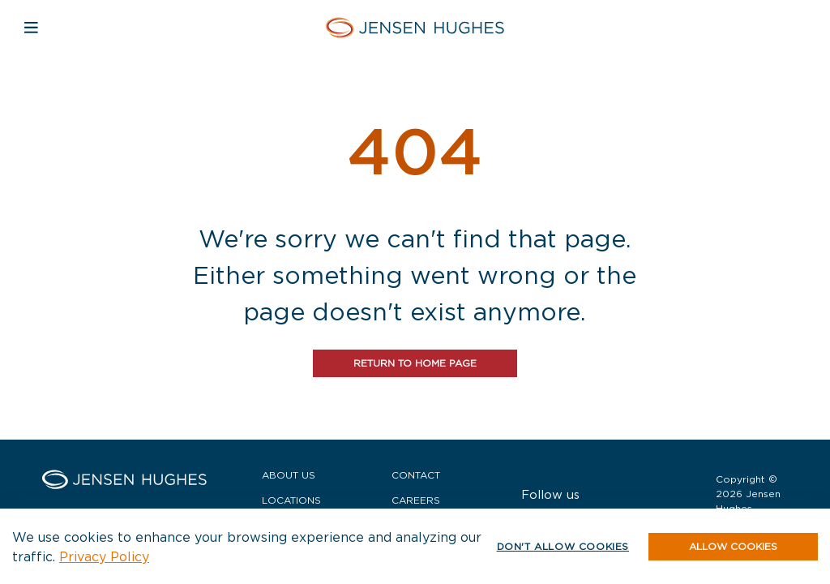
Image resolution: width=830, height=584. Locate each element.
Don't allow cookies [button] (563, 546)
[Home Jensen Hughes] (415, 27)
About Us (288, 475)
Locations (291, 500)
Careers (415, 500)
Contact (415, 475)
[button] (733, 546)
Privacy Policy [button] (104, 556)
